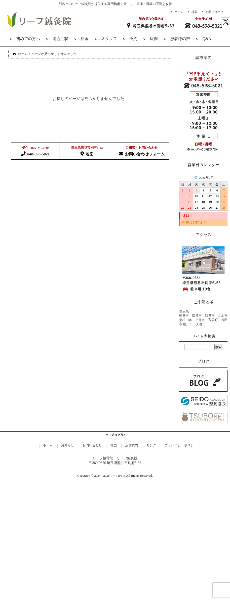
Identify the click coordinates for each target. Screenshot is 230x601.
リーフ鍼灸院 (117, 475)
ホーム (179, 12)
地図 (194, 12)
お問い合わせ (214, 12)
